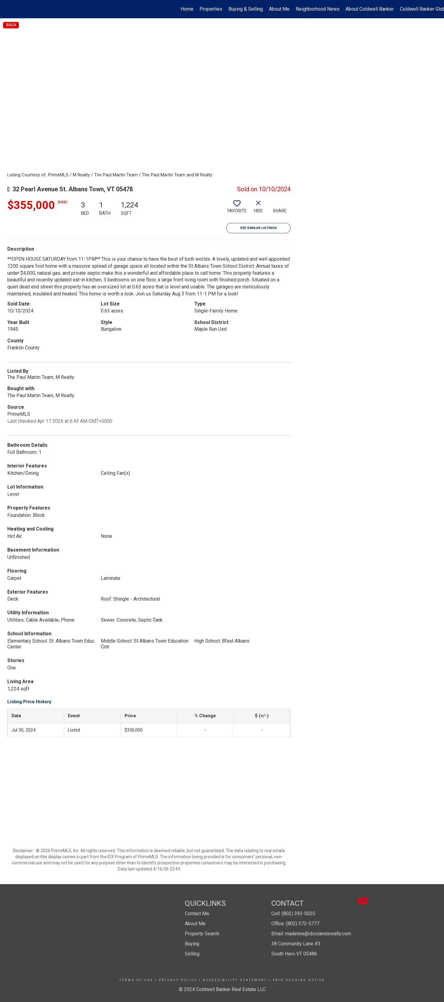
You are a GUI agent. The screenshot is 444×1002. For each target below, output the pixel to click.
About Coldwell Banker (370, 9)
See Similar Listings (258, 228)
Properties (210, 9)
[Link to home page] (8, 9)
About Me (279, 9)
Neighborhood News (318, 9)
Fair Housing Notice (299, 980)
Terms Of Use (136, 980)
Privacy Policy (178, 980)
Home (187, 9)
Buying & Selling (245, 9)
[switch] (237, 209)
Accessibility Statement (235, 980)
